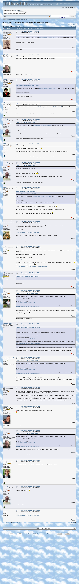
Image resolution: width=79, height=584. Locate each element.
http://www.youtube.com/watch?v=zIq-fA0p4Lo (48, 37)
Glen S (5, 187)
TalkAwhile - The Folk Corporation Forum (12, 22)
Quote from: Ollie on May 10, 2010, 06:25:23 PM (25, 165)
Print (73, 26)
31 (15, 26)
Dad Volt (5, 406)
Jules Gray (6, 460)
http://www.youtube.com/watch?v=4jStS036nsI (27, 232)
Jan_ (4, 246)
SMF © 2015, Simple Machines (44, 533)
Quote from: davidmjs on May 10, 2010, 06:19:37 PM (26, 191)
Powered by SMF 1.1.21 (33, 533)
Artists (23, 22)
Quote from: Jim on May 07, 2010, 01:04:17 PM (25, 83)
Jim (4, 31)
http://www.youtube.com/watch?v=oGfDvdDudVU (28, 259)
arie (4, 510)
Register (24, 19)
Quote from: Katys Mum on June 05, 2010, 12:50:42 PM (27, 276)
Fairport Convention (30, 22)
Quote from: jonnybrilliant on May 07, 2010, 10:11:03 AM (27, 34)
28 (10, 26)
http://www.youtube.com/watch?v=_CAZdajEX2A (28, 515)
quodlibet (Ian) (7, 290)
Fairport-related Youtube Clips (43, 22)
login (16, 10)
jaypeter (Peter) (7, 323)
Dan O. (5, 79)
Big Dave (5, 54)
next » (74, 24)
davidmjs (5, 119)
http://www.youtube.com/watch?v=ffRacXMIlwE (50, 106)
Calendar (15, 19)
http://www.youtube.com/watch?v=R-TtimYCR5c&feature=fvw (31, 266)
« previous (69, 24)
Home (6, 19)
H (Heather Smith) (8, 221)
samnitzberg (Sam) (8, 357)
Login (19, 19)
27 (8, 26)
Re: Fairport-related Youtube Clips (30, 31)
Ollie (4, 102)
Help (11, 19)
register (20, 10)
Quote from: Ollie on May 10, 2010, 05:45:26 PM (25, 122)
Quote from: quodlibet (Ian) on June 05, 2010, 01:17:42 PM (28, 327)
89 (17, 26)
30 (13, 26)
